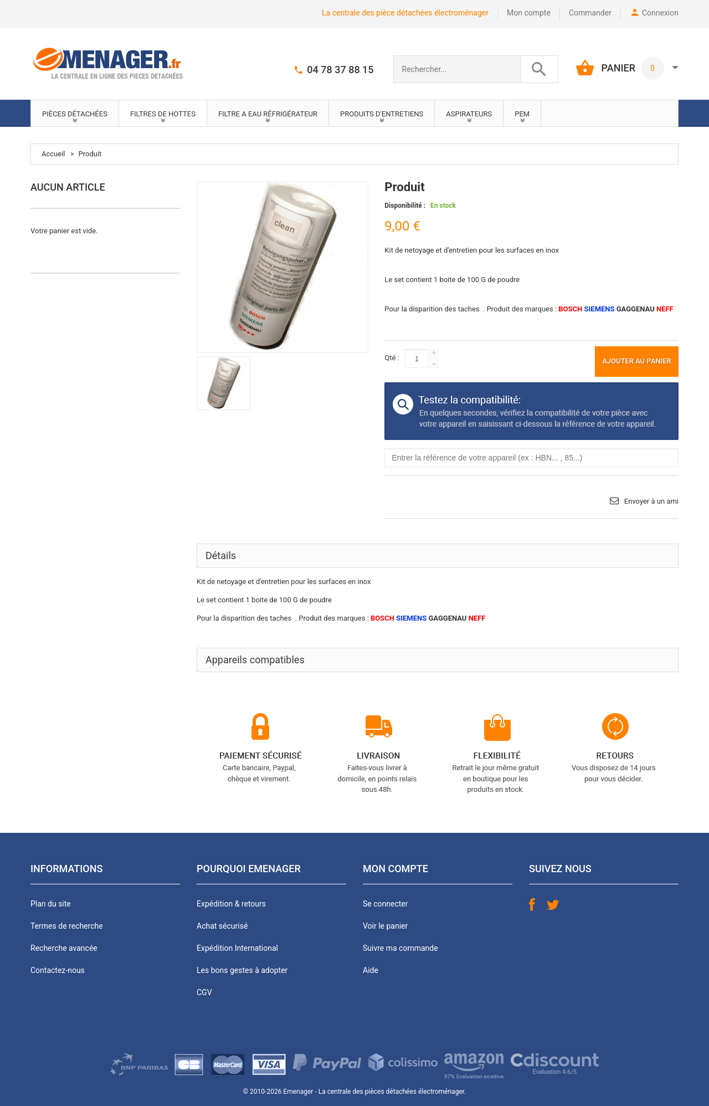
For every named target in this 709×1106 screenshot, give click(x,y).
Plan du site (50, 903)
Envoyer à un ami (651, 501)
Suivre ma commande (400, 948)
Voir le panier (385, 925)
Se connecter (385, 903)
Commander (590, 12)
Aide (370, 970)
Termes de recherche (66, 925)
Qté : (391, 358)
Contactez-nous (57, 970)
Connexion (660, 12)
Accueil (53, 154)
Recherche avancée (63, 948)
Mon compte (529, 12)
